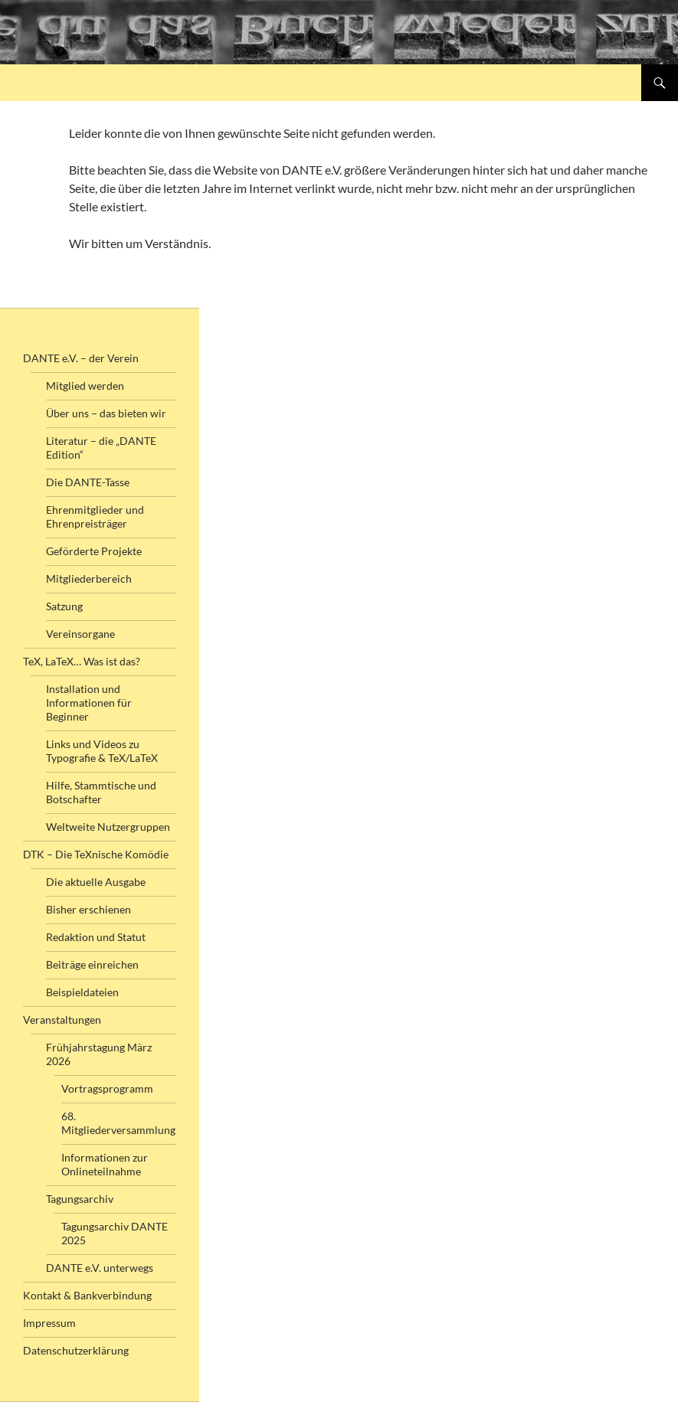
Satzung (64, 606)
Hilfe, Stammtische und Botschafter (101, 792)
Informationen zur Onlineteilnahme (104, 1164)
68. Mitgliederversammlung (118, 1123)
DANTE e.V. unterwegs (99, 1267)
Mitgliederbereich (89, 578)
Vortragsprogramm (107, 1088)
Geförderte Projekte (94, 550)
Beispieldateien (82, 991)
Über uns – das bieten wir (106, 413)
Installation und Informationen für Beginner (89, 702)
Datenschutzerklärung (76, 1350)
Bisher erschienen (88, 909)
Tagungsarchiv (79, 1198)
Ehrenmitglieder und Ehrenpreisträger (95, 516)
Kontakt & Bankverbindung (87, 1295)
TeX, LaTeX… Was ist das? (81, 661)
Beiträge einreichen (92, 964)
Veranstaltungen (62, 1019)
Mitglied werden (85, 385)
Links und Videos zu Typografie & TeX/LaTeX (102, 750)
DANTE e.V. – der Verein (81, 357)
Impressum (49, 1322)
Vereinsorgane (80, 633)
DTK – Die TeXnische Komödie (96, 854)
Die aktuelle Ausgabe (96, 881)
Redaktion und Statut (96, 936)
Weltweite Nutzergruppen (108, 826)
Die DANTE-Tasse (87, 482)
